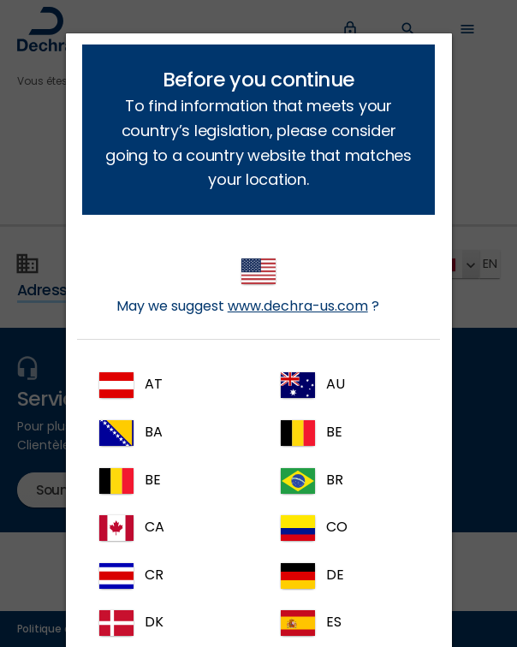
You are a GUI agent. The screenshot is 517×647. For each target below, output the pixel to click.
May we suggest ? (247, 287)
